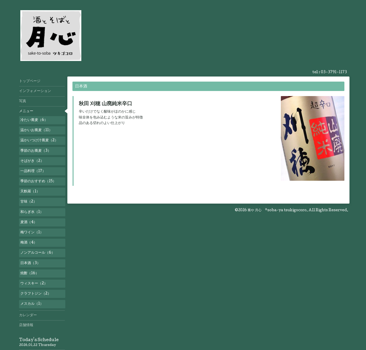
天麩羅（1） (30, 192)
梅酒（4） (28, 243)
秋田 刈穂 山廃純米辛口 (105, 104)
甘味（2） (28, 202)
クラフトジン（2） (35, 294)
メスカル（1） (31, 304)
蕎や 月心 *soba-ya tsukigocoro (277, 210)
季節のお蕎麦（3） (35, 151)
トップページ (29, 81)
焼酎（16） (29, 273)
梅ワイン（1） (31, 233)
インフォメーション (35, 91)
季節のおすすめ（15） (38, 181)
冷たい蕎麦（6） (34, 120)
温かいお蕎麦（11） (36, 130)
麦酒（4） (28, 222)
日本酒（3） (30, 263)
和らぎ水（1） (31, 212)
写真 (22, 101)
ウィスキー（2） (34, 284)
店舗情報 (26, 325)
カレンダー (28, 315)
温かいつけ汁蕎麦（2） (39, 141)
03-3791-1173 (334, 72)
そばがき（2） (32, 161)
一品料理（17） (33, 171)
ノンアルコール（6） (37, 253)
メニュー (26, 111)
